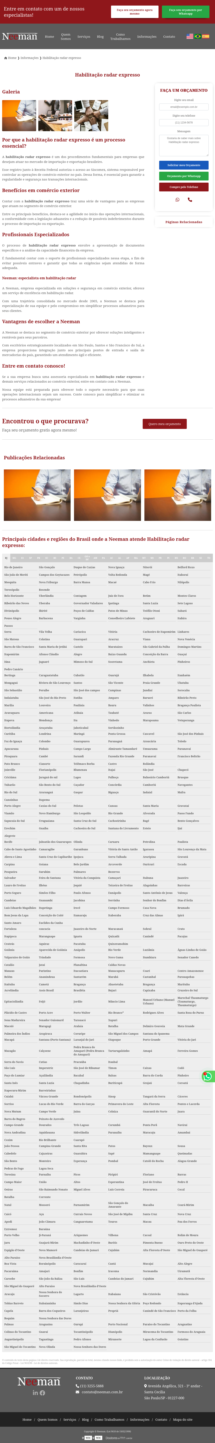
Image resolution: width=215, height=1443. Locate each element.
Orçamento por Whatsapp (184, 176)
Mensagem (184, 131)
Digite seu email (184, 100)
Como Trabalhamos (120, 36)
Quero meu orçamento (165, 424)
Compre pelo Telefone (184, 187)
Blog (100, 36)
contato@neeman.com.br (99, 1392)
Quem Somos (66, 36)
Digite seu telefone (184, 115)
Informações (147, 36)
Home (49, 36)
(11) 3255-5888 (90, 1386)
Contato (169, 36)
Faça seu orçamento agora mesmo (135, 11)
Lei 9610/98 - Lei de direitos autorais (39, 1363)
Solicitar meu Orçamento (184, 165)
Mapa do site (183, 1419)
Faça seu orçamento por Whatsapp (185, 11)
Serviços (83, 36)
